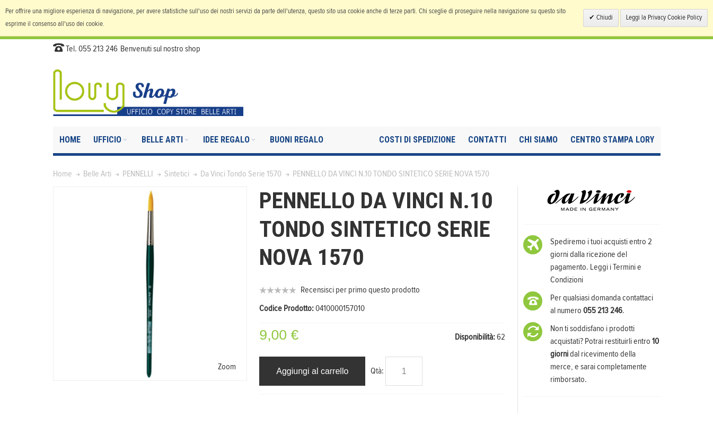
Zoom (227, 366)
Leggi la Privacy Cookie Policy (664, 17)
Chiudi (604, 17)
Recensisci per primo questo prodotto (360, 290)
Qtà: (377, 371)
